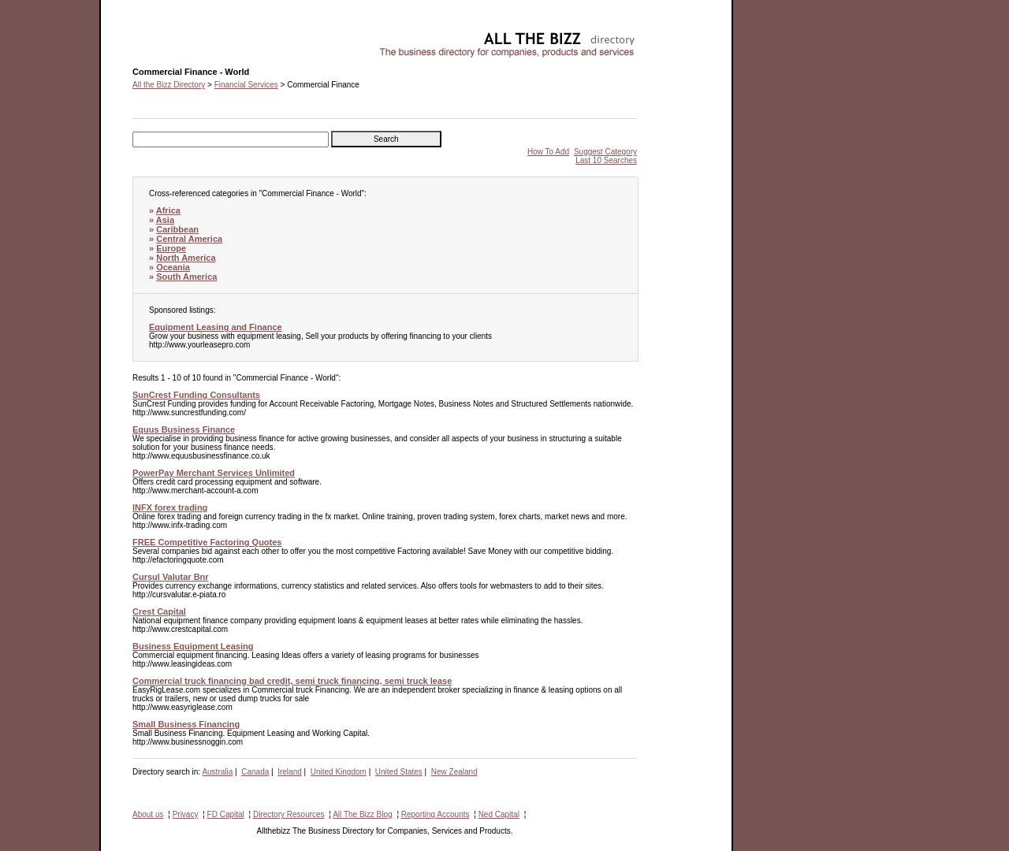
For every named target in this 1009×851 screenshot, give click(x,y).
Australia (217, 771)
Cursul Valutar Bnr (170, 577)
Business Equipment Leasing (192, 646)
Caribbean (177, 229)
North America (185, 257)
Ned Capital (498, 814)
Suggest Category (605, 151)
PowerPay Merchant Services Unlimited (213, 473)
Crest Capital (159, 611)
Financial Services (246, 84)
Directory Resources (289, 814)
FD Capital (225, 814)
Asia (165, 220)
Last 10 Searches (606, 160)
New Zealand (454, 771)
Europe (171, 248)
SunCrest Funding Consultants (196, 394)
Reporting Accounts (435, 814)
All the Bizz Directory (168, 84)
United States (399, 771)
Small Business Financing (186, 724)
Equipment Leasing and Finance (215, 327)
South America (186, 276)
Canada (255, 771)
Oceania (173, 267)
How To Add (548, 151)
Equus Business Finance (183, 429)
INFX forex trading (169, 507)
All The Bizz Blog (362, 814)
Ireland (289, 771)
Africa (168, 210)
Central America (189, 238)
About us (147, 814)
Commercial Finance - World (182, 36)
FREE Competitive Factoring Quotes (206, 542)
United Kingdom (339, 771)
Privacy (186, 814)
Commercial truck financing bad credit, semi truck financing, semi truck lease (292, 681)
